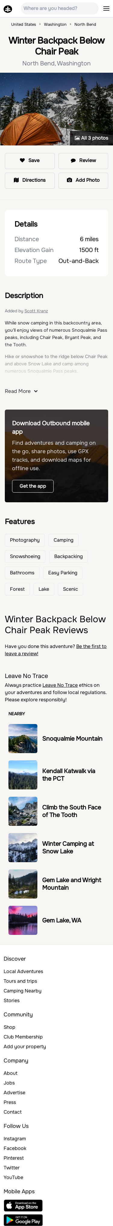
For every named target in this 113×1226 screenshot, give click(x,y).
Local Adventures (23, 971)
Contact (13, 1112)
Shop (9, 1027)
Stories (12, 1000)
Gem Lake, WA (61, 920)
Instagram (15, 1138)
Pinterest (14, 1158)
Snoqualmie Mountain (72, 739)
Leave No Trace (60, 685)
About (10, 1073)
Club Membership (23, 1037)
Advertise (14, 1092)
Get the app (33, 486)
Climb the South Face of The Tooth (71, 811)
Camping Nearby (23, 991)
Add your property (25, 1046)
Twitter (12, 1168)
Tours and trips (20, 981)
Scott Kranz (36, 311)
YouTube (13, 1177)
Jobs (9, 1083)
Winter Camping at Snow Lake (68, 847)
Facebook (15, 1148)
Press (10, 1102)
